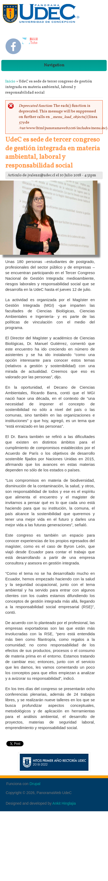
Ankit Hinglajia (64, 803)
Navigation (54, 65)
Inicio (10, 81)
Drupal (35, 784)
